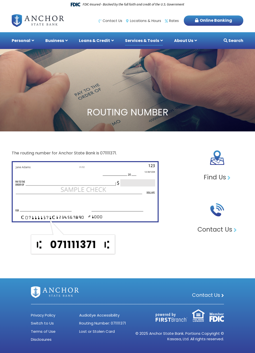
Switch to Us (42, 323)
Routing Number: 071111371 (102, 323)
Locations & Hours (145, 20)
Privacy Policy (43, 315)
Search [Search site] (235, 40)
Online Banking (216, 20)
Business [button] (54, 40)
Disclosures (41, 339)
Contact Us (112, 20)
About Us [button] (183, 40)
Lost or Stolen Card (97, 331)
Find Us (215, 177)
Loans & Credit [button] (94, 40)
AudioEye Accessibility (99, 315)
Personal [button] (21, 40)
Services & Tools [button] (142, 40)
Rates (174, 20)
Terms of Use (43, 331)
